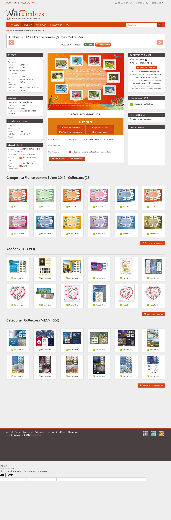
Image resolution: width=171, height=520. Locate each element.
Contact (17, 432)
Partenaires (28, 432)
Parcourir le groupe (152, 243)
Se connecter (123, 2)
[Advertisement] (115, 14)
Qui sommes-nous (42, 432)
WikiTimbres (35, 435)
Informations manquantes (71, 132)
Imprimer (76, 158)
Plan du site (73, 432)
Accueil (15, 25)
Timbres (27, 25)
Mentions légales (59, 432)
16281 (14, 2)
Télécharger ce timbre (140, 119)
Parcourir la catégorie (151, 385)
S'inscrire (142, 2)
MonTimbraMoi (29, 157)
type (10, 160)
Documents (58, 158)
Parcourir (56, 25)
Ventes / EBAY (138, 59)
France (157, 2)
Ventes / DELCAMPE (141, 63)
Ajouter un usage (100, 127)
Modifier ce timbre (71, 127)
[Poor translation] (10, 475)
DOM (24, 165)
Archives (41, 25)
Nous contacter (100, 132)
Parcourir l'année (153, 314)
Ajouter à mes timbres (143, 104)
